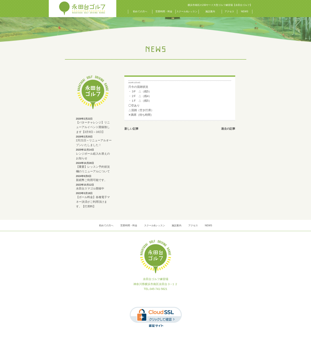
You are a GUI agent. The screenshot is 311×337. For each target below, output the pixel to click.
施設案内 (210, 11)
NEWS (244, 11)
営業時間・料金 (163, 11)
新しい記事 (131, 128)
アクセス (229, 11)
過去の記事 (228, 128)
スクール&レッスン (186, 11)
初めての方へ (140, 11)
